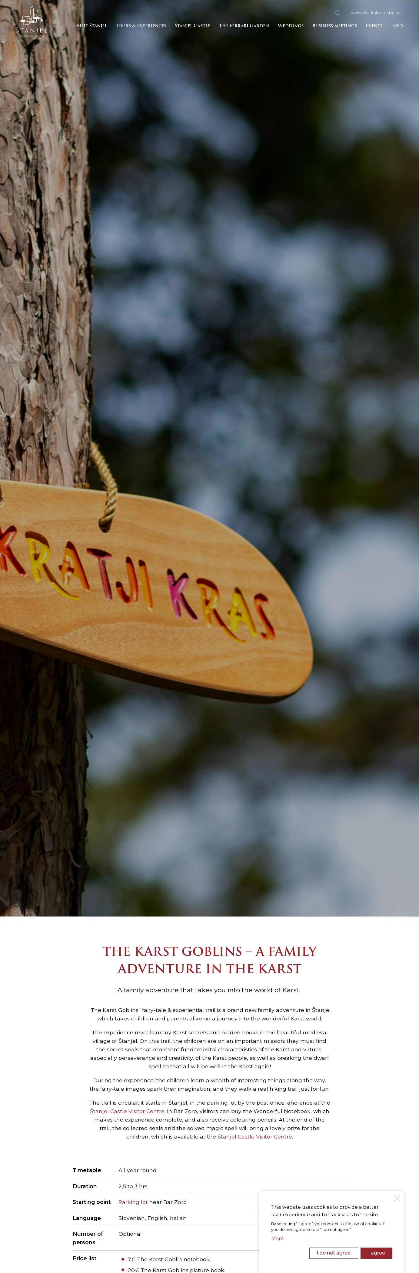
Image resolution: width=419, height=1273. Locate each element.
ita (378, 12)
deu (394, 12)
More (277, 1239)
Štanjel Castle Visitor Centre (127, 1111)
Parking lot (133, 1202)
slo (360, 12)
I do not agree (334, 1253)
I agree (376, 1253)
